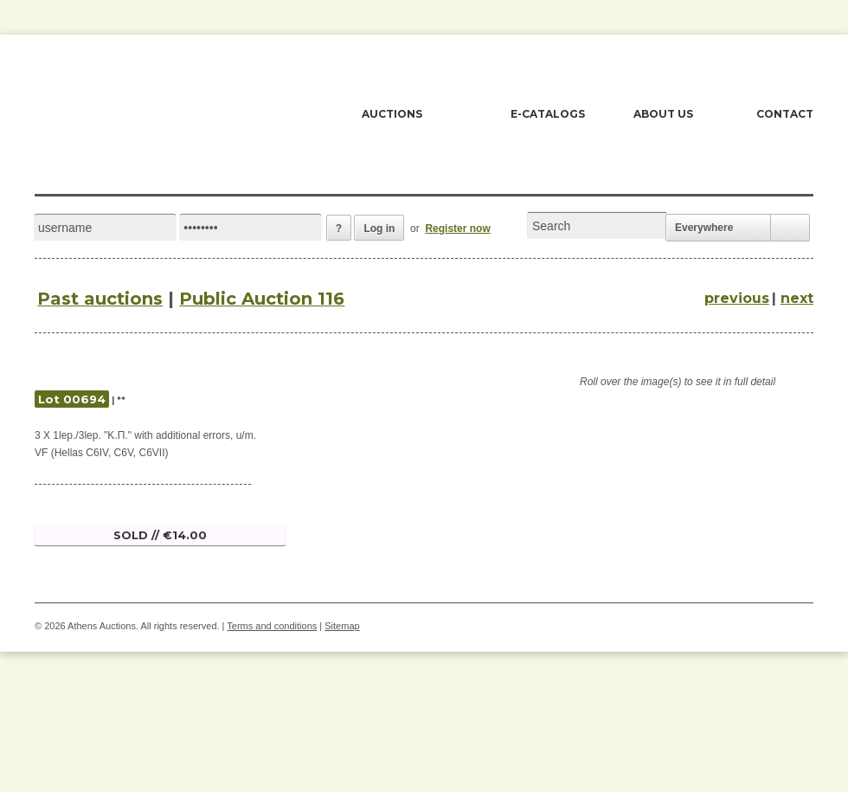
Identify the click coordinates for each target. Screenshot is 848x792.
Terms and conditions (272, 626)
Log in (379, 228)
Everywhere (704, 228)
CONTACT (784, 113)
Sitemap (341, 626)
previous (736, 298)
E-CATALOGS (548, 113)
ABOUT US (663, 113)
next (797, 298)
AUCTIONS (392, 113)
